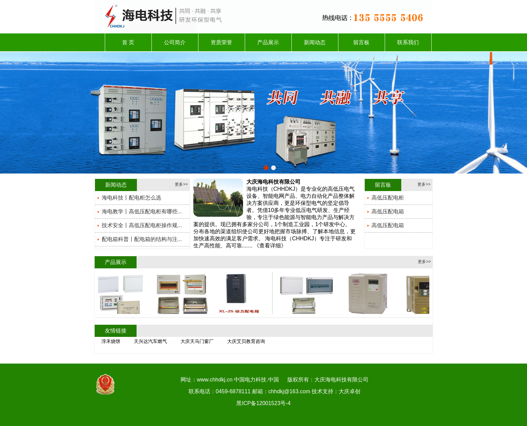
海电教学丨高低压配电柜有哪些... (142, 211)
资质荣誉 (221, 42)
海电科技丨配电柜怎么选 (131, 198)
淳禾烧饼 (110, 341)
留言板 (361, 42)
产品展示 (268, 42)
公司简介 (175, 42)
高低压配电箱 (388, 211)
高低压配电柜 (388, 198)
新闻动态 (315, 42)
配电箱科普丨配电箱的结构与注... (142, 239)
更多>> (181, 184)
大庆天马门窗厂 (197, 341)
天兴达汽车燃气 (150, 341)
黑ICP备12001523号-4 (263, 403)
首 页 (128, 42)
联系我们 (408, 42)
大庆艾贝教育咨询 (246, 341)
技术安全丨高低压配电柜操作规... (142, 225)
